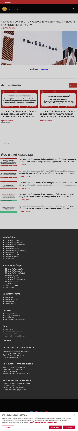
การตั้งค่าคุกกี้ (8, 428)
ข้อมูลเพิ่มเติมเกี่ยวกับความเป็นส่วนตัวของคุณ (43, 423)
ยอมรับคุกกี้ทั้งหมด (55, 428)
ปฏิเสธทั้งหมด (69, 428)
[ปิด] (75, 415)
